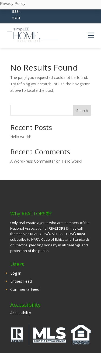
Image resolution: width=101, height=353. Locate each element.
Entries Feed (21, 281)
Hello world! (20, 136)
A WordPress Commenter (32, 161)
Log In (15, 273)
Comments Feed (24, 289)
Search (82, 110)
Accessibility (20, 312)
